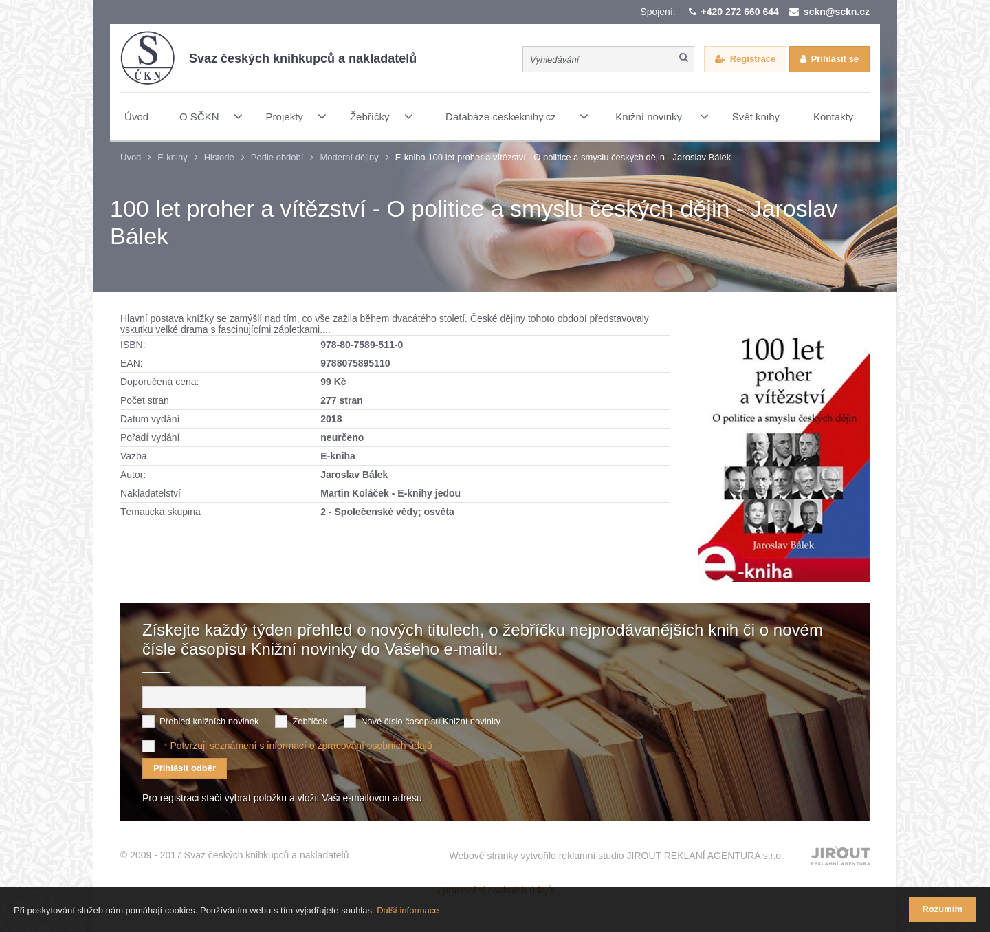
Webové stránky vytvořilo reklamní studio (616, 856)
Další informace (408, 910)
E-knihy (172, 157)
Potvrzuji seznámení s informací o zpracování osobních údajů (301, 745)
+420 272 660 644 (740, 11)
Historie (219, 157)
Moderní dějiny (349, 157)
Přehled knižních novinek (209, 721)
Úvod (130, 157)
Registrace (753, 59)
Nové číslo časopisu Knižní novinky (430, 721)
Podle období (277, 157)
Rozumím (943, 909)
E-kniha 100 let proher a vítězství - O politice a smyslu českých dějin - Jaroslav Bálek (563, 157)
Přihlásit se (835, 59)
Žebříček (309, 721)
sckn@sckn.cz (837, 11)
